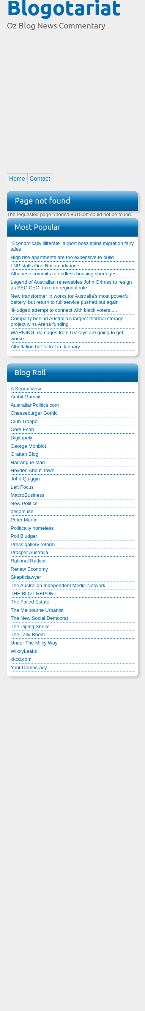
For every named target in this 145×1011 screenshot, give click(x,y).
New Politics (24, 503)
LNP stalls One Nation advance (45, 266)
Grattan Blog (24, 454)
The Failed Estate (30, 602)
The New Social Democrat (39, 618)
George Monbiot (28, 446)
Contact (40, 178)
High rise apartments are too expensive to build (62, 257)
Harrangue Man (28, 462)
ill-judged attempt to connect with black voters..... (64, 310)
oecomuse (22, 511)
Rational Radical (29, 561)
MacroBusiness (27, 495)
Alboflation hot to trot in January (45, 346)
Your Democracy (29, 667)
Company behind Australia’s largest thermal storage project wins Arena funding (67, 321)
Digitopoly (21, 438)
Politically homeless (32, 528)
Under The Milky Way (34, 643)
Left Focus (22, 487)
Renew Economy (29, 569)
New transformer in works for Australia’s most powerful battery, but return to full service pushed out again (70, 299)
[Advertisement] (72, 98)
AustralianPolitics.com (35, 405)
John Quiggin (25, 479)
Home (17, 178)
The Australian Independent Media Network (58, 585)
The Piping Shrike (30, 626)
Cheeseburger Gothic (34, 413)
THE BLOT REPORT (34, 593)
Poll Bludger (24, 536)
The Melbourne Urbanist (37, 610)
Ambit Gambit (26, 397)
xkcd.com (21, 659)
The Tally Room (28, 634)
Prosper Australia (29, 552)
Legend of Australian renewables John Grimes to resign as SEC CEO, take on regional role (71, 285)
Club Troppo (24, 421)
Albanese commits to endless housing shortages (64, 273)
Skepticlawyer (26, 577)
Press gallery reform (33, 544)
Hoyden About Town (32, 470)
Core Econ (22, 429)
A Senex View (26, 389)
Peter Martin (24, 520)
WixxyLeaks (24, 651)
